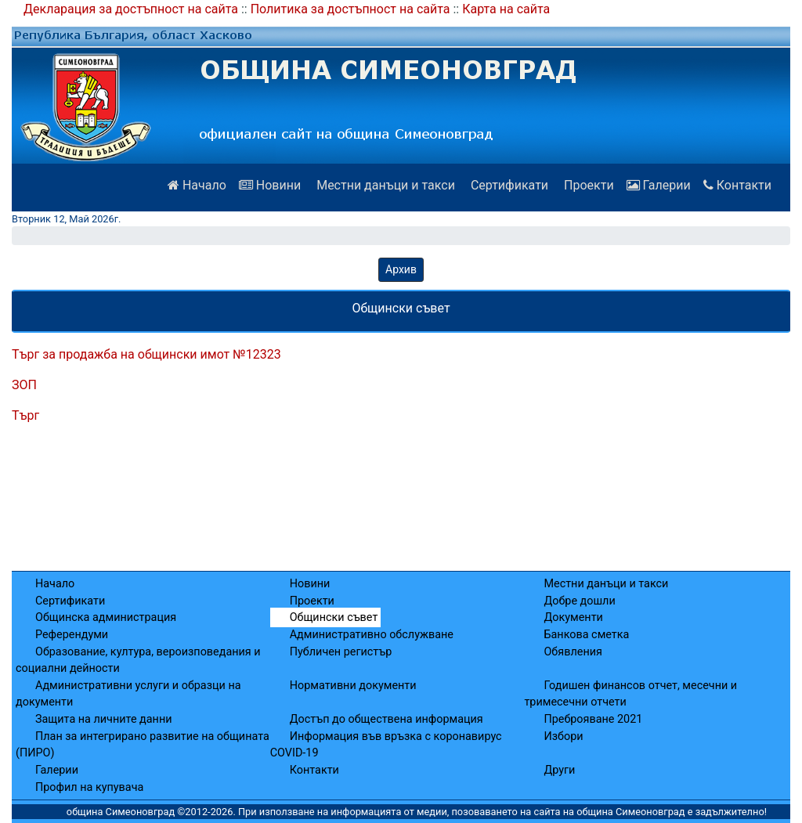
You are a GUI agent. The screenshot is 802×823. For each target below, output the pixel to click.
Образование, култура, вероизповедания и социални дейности (138, 660)
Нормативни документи (353, 685)
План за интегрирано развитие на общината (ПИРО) (142, 745)
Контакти (737, 185)
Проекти (587, 185)
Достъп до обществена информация (386, 719)
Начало (197, 185)
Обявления (573, 652)
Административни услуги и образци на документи (128, 694)
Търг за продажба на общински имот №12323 (146, 354)
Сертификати (508, 185)
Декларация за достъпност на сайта (130, 9)
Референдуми (71, 634)
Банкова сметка (586, 634)
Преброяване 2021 (593, 719)
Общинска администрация (105, 617)
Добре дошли (579, 601)
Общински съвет (334, 617)
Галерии (659, 185)
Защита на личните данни (103, 719)
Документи (573, 617)
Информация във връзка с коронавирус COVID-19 (386, 745)
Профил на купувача (89, 787)
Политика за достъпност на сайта (350, 9)
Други (559, 770)
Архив (401, 269)
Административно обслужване (371, 634)
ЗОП (24, 384)
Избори (563, 736)
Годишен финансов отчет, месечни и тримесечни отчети (630, 694)
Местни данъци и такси (384, 185)
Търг (25, 415)
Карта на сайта (506, 9)
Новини (270, 185)
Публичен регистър (341, 652)
